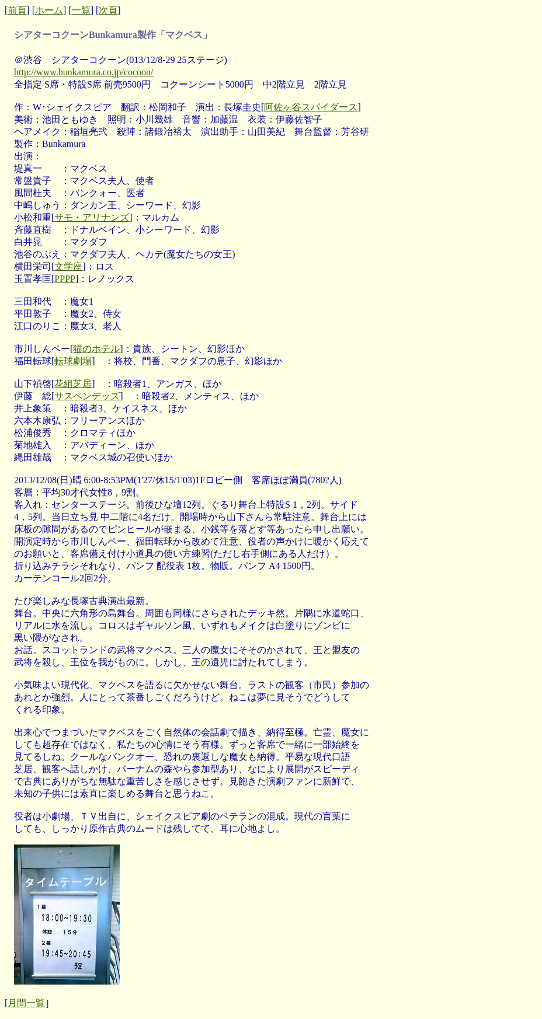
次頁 (108, 10)
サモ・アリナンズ (91, 217)
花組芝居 (73, 384)
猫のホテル (96, 349)
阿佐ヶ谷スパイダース (310, 107)
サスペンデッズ (87, 396)
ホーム (49, 10)
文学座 (68, 266)
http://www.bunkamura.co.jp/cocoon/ (83, 72)
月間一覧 (26, 1003)
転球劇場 (73, 361)
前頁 (17, 10)
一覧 (81, 10)
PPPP (64, 279)
